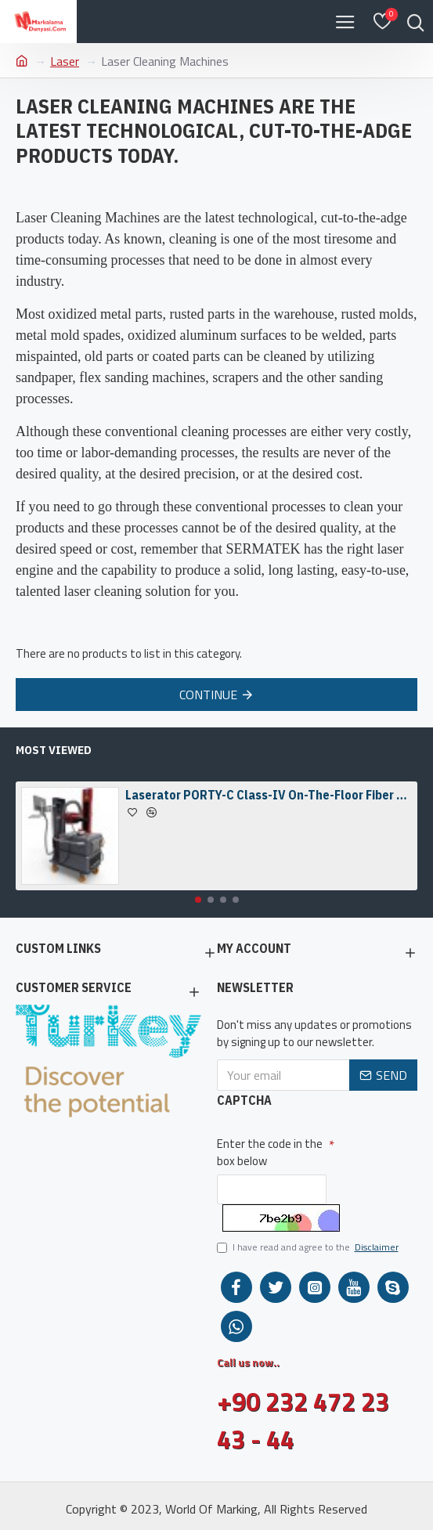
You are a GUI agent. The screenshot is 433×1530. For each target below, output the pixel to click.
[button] (198, 900)
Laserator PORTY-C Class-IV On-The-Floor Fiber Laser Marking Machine (268, 795)
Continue (208, 694)
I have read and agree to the (309, 1247)
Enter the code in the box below (270, 1153)
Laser (64, 61)
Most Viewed (54, 750)
